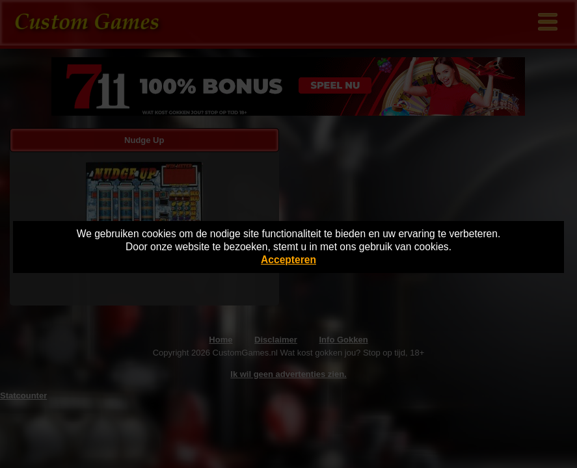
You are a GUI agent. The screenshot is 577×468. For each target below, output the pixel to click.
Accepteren (288, 259)
